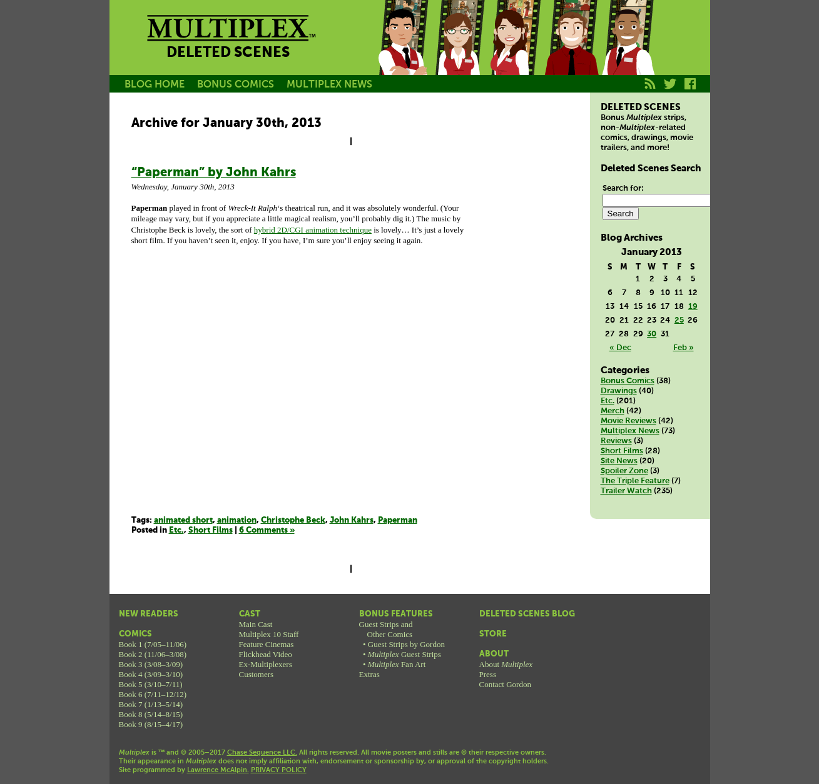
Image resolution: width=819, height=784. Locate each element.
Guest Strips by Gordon (406, 644)
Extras (369, 674)
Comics (135, 634)
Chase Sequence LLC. (262, 752)
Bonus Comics (627, 381)
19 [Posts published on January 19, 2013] (693, 307)
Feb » (683, 348)
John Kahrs (352, 520)
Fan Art (396, 664)
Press (487, 674)
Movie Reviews (628, 421)
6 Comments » (267, 530)
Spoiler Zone (624, 471)
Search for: (623, 188)
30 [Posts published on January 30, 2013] (651, 334)
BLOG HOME (155, 84)
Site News (619, 461)
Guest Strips (404, 654)
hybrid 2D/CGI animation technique (313, 229)
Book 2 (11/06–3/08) (153, 654)
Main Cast (256, 624)
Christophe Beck (293, 520)
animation (237, 520)
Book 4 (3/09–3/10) (151, 674)
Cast (249, 614)
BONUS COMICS (235, 84)
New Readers (148, 614)
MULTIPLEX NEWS (329, 84)
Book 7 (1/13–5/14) (151, 704)
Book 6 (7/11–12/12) (153, 694)
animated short (183, 520)
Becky (458, 52)
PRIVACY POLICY (279, 770)
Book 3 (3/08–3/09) (151, 664)
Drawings (619, 391)
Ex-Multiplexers (265, 664)
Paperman (397, 520)
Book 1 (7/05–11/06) (153, 644)
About (494, 654)
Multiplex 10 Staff (269, 634)
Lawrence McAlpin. (218, 770)
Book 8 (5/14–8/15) (151, 714)
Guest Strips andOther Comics (386, 629)
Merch (612, 411)
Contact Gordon (505, 684)
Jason (402, 52)
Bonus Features (396, 614)
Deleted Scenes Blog (527, 614)
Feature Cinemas (266, 644)
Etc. (176, 530)
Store (493, 634)
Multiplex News (630, 431)
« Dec (620, 348)
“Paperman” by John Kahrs (213, 173)
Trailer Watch (626, 491)
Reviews (616, 441)
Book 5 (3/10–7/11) (151, 684)
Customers (256, 674)
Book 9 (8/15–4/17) (151, 724)
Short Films (210, 530)
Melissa (515, 52)
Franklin (627, 52)
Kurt (571, 52)
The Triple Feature (635, 481)
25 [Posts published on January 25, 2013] (679, 320)
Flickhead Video (265, 654)
